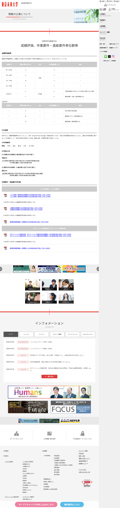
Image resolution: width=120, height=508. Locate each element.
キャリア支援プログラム (28, 473)
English (117, 1)
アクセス (110, 1)
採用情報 (113, 60)
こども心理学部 (9, 461)
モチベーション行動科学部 (12, 497)
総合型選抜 (56, 458)
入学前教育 (46, 486)
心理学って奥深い (27, 483)
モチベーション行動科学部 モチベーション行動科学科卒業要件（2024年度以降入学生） (40, 236)
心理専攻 (25, 475)
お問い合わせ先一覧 (84, 472)
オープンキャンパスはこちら (36, 504)
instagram (113, 56)
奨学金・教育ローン (48, 481)
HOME (103, 1)
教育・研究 (82, 456)
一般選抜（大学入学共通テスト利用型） (63, 465)
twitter (109, 56)
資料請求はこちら (72, 504)
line (105, 56)
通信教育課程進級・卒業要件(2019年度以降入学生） (29, 222)
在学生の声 (25, 487)
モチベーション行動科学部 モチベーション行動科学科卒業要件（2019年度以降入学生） (40, 234)
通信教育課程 (25, 3)
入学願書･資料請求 (49, 435)
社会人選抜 (56, 469)
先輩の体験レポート (27, 499)
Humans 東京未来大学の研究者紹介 (49, 392)
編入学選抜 (56, 474)
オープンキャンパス (16, 435)
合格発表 (45, 484)
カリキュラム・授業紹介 (28, 496)
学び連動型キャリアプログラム (30, 485)
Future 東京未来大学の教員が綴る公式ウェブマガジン (28, 407)
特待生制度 (56, 455)
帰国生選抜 (56, 467)
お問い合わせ (106, 60)
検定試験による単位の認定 (50, 489)
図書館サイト (82, 463)
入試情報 (44, 451)
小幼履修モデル (26, 466)
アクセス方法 (82, 470)
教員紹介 (25, 492)
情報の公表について (84, 458)
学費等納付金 (46, 479)
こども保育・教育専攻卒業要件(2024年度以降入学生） (30, 196)
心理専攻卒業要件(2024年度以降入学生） (26, 209)
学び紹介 (25, 468)
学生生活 (81, 453)
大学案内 (6, 451)
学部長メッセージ (27, 489)
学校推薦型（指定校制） (60, 460)
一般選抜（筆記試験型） (60, 462)
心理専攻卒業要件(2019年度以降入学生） (26, 208)
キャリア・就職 (83, 451)
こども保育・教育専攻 (28, 461)
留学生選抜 (56, 472)
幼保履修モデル (26, 464)
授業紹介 (25, 471)
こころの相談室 (103, 51)
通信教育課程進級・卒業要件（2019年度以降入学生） (30, 248)
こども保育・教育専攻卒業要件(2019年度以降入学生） (30, 195)
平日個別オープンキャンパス (82, 435)
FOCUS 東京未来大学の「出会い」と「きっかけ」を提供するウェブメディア (70, 407)
